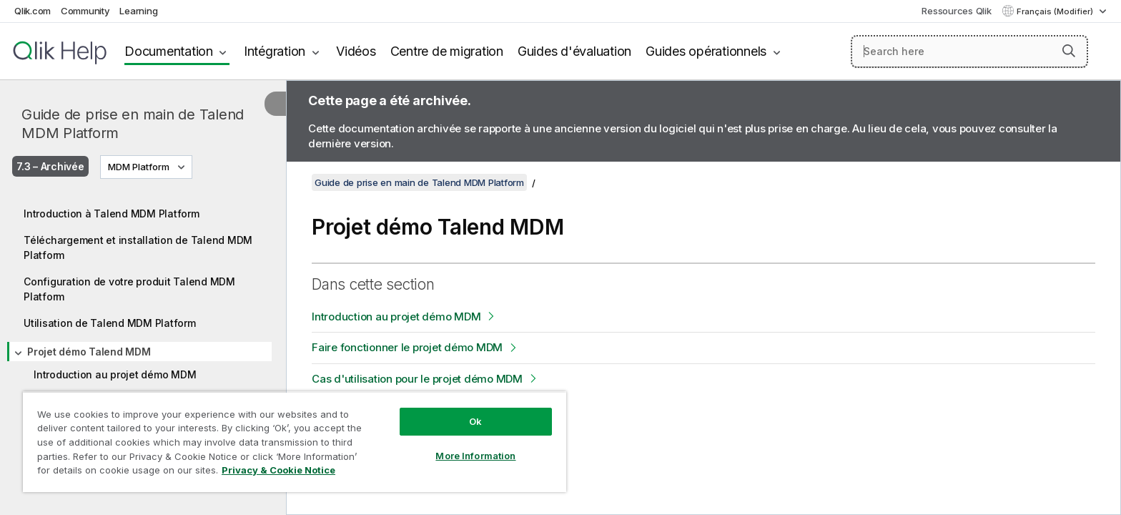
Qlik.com (32, 10)
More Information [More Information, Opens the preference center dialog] (475, 455)
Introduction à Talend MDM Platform (111, 213)
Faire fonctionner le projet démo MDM (407, 347)
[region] (294, 441)
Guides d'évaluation (574, 51)
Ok (475, 421)
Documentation (168, 51)
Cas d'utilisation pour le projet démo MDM (417, 379)
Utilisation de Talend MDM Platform (110, 323)
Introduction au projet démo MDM (115, 374)
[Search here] (969, 51)
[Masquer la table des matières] (275, 104)
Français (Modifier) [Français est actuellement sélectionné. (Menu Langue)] (1056, 11)
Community (85, 10)
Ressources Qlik (956, 10)
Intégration (274, 51)
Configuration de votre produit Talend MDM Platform (129, 289)
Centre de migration (446, 51)
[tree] (143, 319)
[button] (1069, 51)
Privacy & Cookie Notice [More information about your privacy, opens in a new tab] (278, 470)
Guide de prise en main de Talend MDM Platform (132, 124)
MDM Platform (138, 166)
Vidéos (356, 51)
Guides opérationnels (706, 51)
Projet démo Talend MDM (89, 351)
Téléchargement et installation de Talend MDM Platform (138, 247)
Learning (138, 10)
